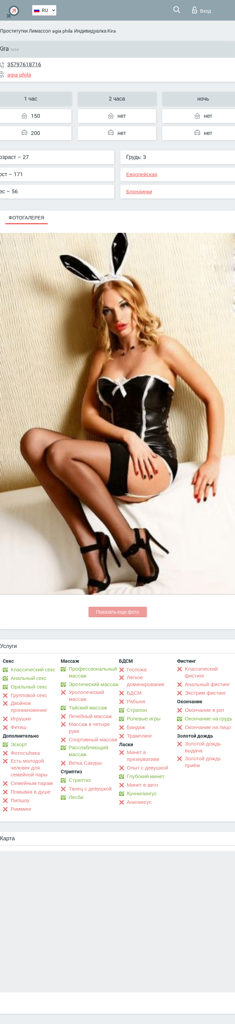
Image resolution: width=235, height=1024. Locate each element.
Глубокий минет (146, 776)
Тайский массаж (88, 708)
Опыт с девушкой (147, 768)
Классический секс (33, 670)
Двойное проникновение (29, 706)
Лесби (76, 797)
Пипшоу (20, 800)
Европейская (141, 174)
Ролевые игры (144, 719)
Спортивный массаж (93, 740)
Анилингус (139, 802)
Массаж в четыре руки (89, 727)
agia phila (62, 31)
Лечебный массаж (90, 716)
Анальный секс (29, 678)
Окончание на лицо (208, 727)
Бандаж (136, 727)
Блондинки (139, 192)
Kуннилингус (142, 793)
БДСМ (134, 693)
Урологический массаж (86, 695)
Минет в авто (142, 785)
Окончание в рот (204, 710)
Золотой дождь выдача (203, 747)
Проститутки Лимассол (25, 31)
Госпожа (137, 670)
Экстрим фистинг (205, 693)
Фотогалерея (26, 217)
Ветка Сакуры (85, 763)
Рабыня (136, 701)
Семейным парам (32, 783)
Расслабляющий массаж (88, 751)
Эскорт (19, 744)
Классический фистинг (201, 672)
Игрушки (21, 719)
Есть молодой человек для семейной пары (29, 768)
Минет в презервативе (143, 755)
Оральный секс (29, 687)
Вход (201, 10)
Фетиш (19, 727)
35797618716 (24, 64)
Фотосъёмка (25, 753)
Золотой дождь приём (203, 762)
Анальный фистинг (207, 684)
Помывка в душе (30, 792)
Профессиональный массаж (93, 672)
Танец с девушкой (90, 789)
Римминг (21, 809)
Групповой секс (29, 695)
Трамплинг (139, 736)
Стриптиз (80, 780)
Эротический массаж (93, 684)
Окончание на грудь (208, 719)
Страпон (137, 710)
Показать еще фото (117, 612)
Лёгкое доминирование (146, 680)
